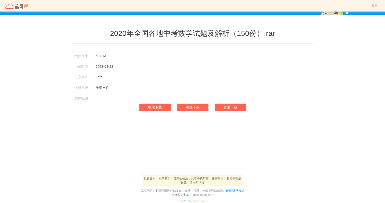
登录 (374, 6)
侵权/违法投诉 (235, 190)
